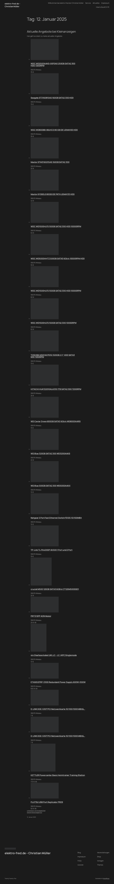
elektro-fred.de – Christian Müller (12, 5)
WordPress (106, 878)
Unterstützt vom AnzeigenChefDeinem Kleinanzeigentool (36, 811)
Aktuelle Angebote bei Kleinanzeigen (51, 31)
